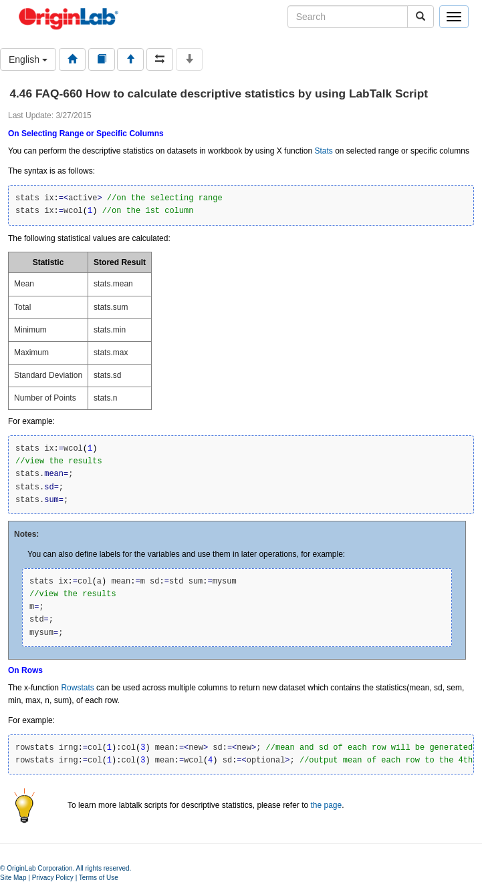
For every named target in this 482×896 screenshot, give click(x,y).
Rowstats (77, 687)
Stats (323, 151)
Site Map (13, 877)
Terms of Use (98, 877)
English (28, 59)
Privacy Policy (53, 877)
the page (326, 805)
